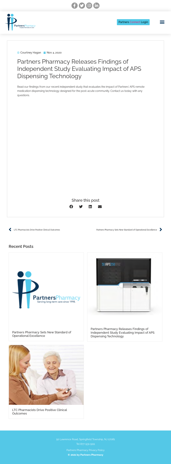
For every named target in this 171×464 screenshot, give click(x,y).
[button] (162, 22)
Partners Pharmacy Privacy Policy (85, 450)
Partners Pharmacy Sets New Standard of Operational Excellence (41, 334)
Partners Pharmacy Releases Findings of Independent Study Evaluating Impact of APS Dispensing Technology (122, 332)
